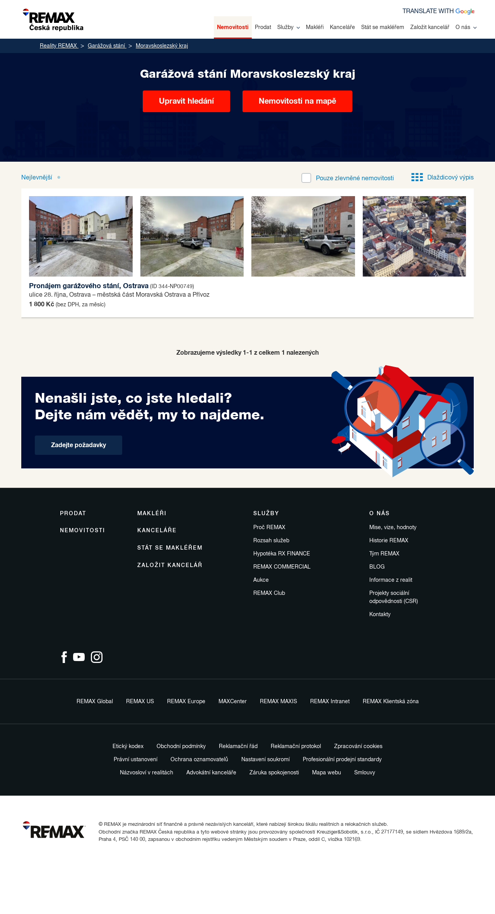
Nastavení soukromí (265, 759)
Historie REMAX (388, 540)
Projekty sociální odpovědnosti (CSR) (393, 597)
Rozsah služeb (271, 540)
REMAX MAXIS (278, 701)
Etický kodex (128, 746)
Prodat (263, 27)
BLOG (377, 567)
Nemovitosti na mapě (297, 101)
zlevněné (355, 179)
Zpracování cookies (358, 746)
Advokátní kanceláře (211, 773)
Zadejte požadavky (78, 445)
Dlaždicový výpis (442, 178)
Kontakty (380, 614)
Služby (288, 27)
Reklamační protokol (296, 746)
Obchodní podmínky (181, 746)
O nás (466, 27)
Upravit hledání (186, 101)
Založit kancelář (429, 27)
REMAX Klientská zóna (391, 701)
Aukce (261, 580)
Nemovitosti (233, 27)
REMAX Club (269, 593)
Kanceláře (342, 27)
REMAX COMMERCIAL (282, 567)
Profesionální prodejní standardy (342, 759)
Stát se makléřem (382, 27)
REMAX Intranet (330, 701)
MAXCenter (232, 701)
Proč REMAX (269, 527)
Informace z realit (390, 580)
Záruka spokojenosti (274, 773)
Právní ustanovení (135, 759)
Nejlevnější (37, 178)
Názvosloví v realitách (146, 773)
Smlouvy (364, 773)
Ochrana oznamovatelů (199, 759)
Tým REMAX (384, 554)
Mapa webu (326, 773)
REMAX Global (95, 701)
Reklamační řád (238, 746)
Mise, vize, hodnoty (392, 527)
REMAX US (140, 701)
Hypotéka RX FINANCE (281, 554)
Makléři (315, 27)
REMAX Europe (186, 701)
